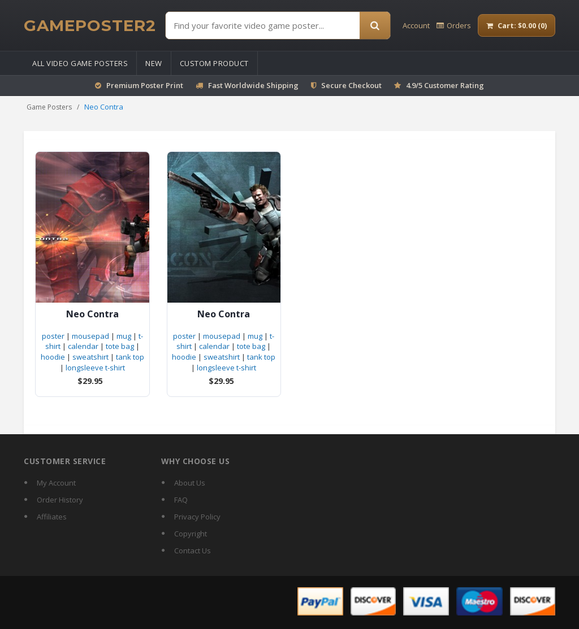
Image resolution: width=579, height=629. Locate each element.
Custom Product (214, 63)
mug (123, 336)
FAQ (181, 500)
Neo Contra (92, 314)
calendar (83, 346)
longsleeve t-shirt (95, 367)
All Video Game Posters (80, 63)
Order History (60, 500)
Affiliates (52, 517)
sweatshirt (90, 357)
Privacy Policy (197, 517)
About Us (189, 483)
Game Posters (49, 107)
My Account (56, 483)
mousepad (90, 336)
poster (53, 336)
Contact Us (192, 550)
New (153, 63)
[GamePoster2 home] (90, 25)
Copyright (190, 533)
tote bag (120, 346)
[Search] (375, 25)
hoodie (53, 357)
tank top (130, 357)
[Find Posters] (263, 25)
